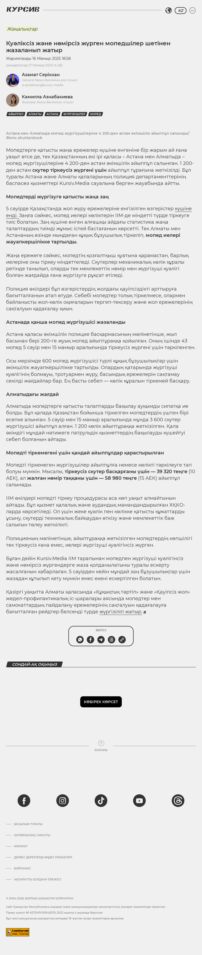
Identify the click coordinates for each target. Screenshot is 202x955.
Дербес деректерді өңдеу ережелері (43, 857)
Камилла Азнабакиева (47, 96)
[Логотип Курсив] (23, 9)
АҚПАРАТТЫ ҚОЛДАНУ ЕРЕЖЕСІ (37, 879)
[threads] (178, 800)
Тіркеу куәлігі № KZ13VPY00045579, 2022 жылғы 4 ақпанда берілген (54, 912)
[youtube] (139, 800)
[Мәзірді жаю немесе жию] (192, 10)
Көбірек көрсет (101, 701)
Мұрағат (21, 846)
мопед (95, 114)
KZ (180, 10)
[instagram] (62, 800)
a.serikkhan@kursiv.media (42, 85)
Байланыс (22, 868)
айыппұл (15, 114)
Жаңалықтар (22, 29)
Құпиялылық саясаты (32, 835)
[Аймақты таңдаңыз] (168, 10)
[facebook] (24, 800)
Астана (52, 114)
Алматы (35, 114)
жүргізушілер (74, 114)
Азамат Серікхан (41, 74)
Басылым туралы (28, 824)
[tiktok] (101, 800)
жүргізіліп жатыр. (120, 612)
